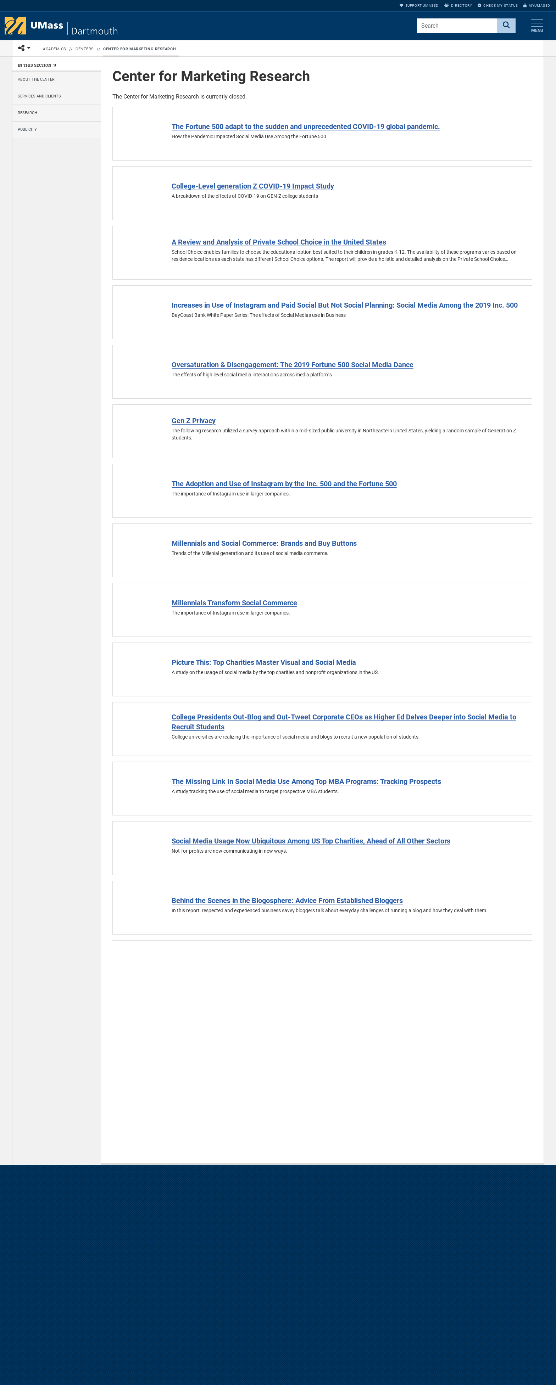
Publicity (27, 129)
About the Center (36, 79)
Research (27, 113)
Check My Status (498, 5)
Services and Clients (39, 96)
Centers (85, 49)
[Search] (506, 25)
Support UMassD (419, 5)
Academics (54, 49)
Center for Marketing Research (139, 49)
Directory (458, 5)
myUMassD (536, 5)
